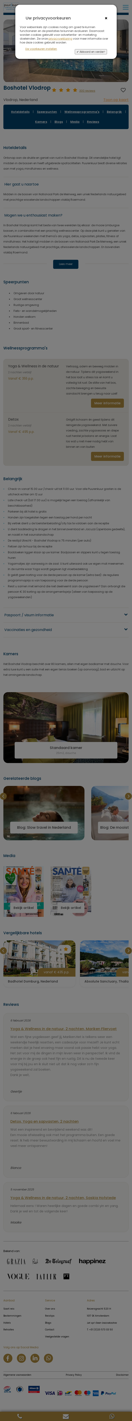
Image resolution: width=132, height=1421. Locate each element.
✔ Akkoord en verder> (91, 52)
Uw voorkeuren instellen (41, 49)
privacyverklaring (60, 39)
